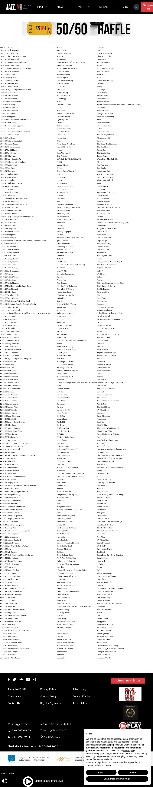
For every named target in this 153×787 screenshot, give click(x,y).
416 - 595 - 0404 (21, 730)
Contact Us (14, 703)
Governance (14, 696)
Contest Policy (48, 696)
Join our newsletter (128, 680)
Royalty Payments (50, 703)
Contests (85, 7)
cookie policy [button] (129, 750)
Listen (46, 7)
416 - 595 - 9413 (21, 736)
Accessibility (80, 703)
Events (108, 7)
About (128, 7)
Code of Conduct (82, 696)
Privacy (3, 773)
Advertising (79, 689)
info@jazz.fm (19, 724)
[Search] (140, 7)
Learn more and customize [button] (117, 779)
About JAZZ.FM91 (17, 689)
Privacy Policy (48, 689)
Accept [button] (133, 772)
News (64, 7)
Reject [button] (101, 772)
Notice (11, 773)
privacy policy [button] (107, 742)
